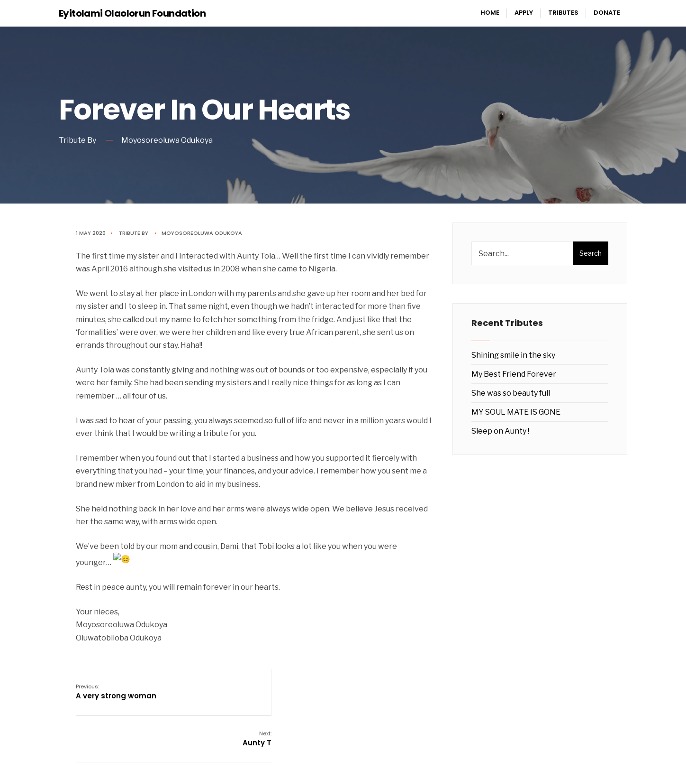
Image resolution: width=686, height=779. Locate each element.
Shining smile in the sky (513, 355)
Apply (523, 12)
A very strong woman (118, 688)
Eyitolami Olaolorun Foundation (132, 13)
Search (590, 253)
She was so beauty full (510, 393)
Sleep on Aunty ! (500, 431)
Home (489, 12)
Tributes (563, 12)
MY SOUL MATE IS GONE (515, 412)
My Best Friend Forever (513, 374)
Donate (607, 12)
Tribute (131, 233)
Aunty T (418, 688)
